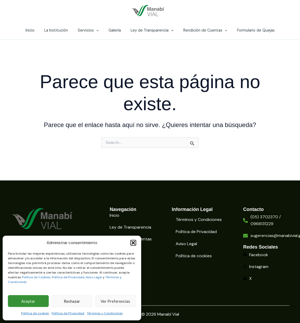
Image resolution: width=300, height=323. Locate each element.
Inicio (36, 30)
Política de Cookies (36, 277)
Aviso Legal (94, 277)
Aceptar (28, 301)
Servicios (90, 30)
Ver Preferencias (115, 301)
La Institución (60, 30)
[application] (98, 30)
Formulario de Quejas (249, 30)
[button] (133, 242)
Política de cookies (35, 313)
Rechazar (72, 301)
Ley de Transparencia (149, 30)
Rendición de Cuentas (201, 30)
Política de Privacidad (68, 277)
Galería (115, 30)
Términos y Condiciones (105, 313)
